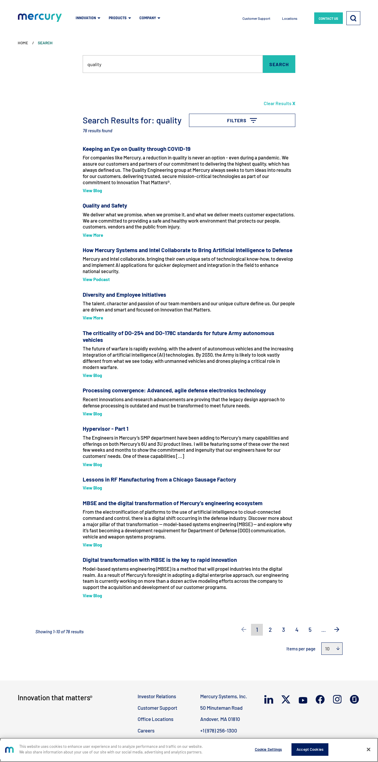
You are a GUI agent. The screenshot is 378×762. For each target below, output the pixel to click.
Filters (276, 117)
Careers (146, 730)
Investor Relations (157, 696)
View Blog (92, 190)
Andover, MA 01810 (220, 719)
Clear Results (279, 103)
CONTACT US (328, 18)
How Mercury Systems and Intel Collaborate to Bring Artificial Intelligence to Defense (187, 250)
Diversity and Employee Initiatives (124, 294)
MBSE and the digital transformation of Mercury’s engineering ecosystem (173, 503)
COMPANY (147, 18)
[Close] (368, 749)
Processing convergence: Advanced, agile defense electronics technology (174, 390)
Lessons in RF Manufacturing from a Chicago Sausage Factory (159, 479)
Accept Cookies (309, 749)
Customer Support (256, 18)
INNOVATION (86, 18)
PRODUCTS (118, 18)
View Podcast (96, 279)
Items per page (300, 648)
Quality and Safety (105, 205)
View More (93, 235)
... (323, 629)
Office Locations (155, 719)
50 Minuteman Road (221, 708)
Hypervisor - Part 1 (105, 428)
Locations (289, 18)
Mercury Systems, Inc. (223, 696)
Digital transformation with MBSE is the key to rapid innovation (160, 559)
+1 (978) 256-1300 (218, 730)
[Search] (353, 18)
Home (23, 42)
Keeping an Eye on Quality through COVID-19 (136, 148)
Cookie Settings (268, 749)
